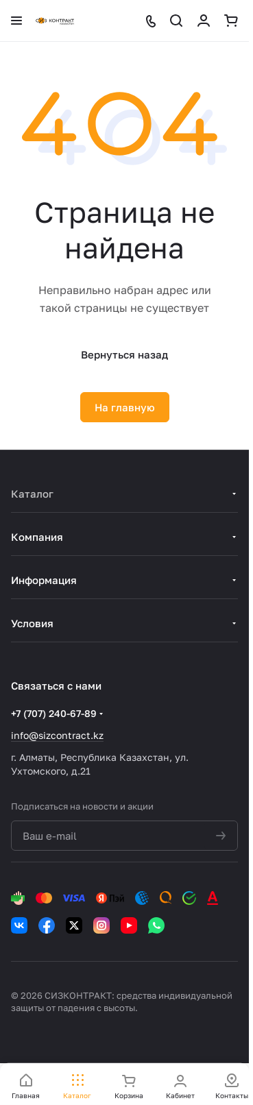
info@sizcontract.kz (57, 735)
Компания (37, 537)
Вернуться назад (124, 354)
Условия (32, 623)
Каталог (32, 493)
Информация (44, 580)
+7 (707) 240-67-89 (54, 713)
